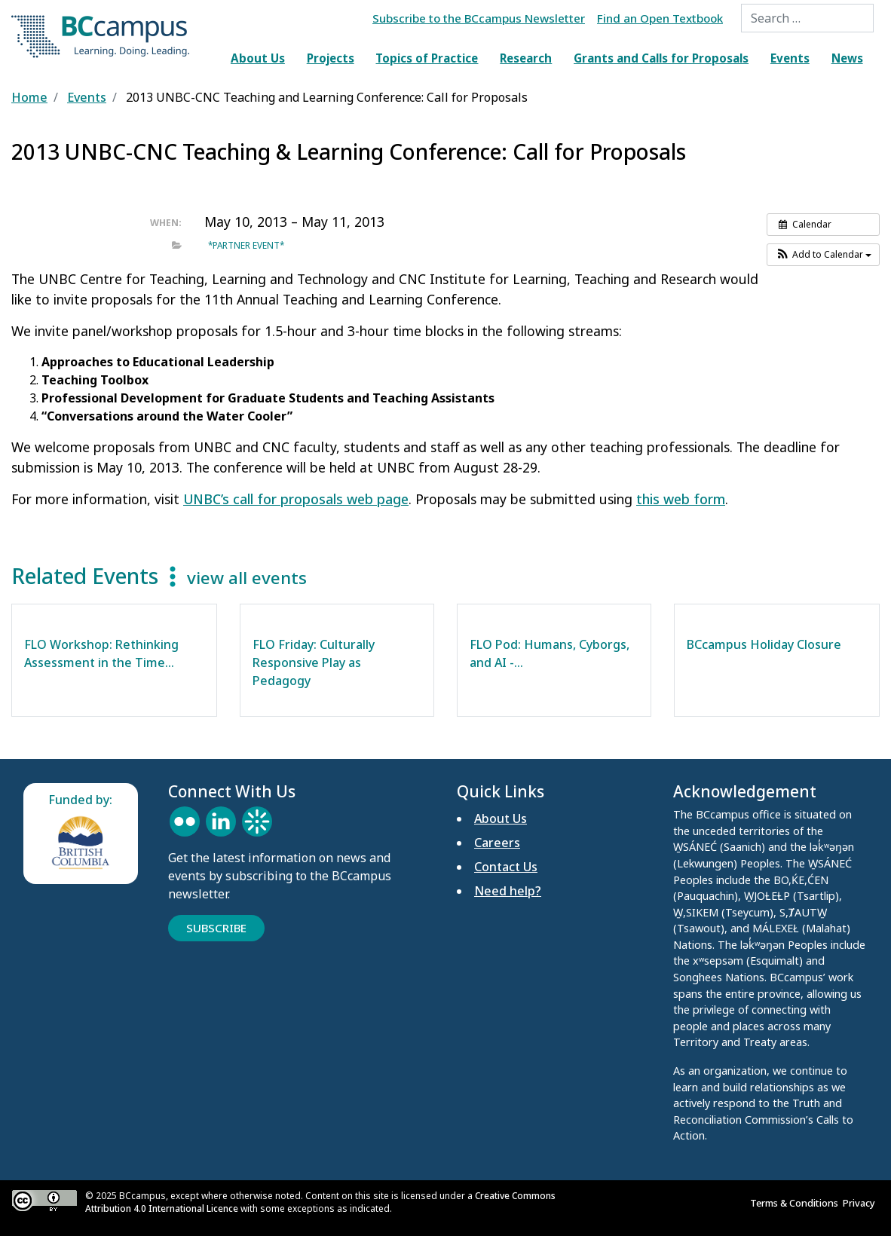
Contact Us (505, 866)
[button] (823, 254)
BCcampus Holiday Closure (764, 644)
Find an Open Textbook (660, 18)
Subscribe (216, 927)
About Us (258, 58)
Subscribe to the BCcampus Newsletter (478, 18)
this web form (680, 499)
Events (790, 58)
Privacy (861, 1203)
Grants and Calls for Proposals (661, 58)
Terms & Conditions (796, 1203)
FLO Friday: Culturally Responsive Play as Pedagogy (314, 662)
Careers (497, 842)
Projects (330, 58)
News (847, 58)
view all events (247, 577)
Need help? (507, 891)
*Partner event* (246, 245)
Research (526, 58)
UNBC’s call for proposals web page (296, 499)
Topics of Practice (426, 58)
